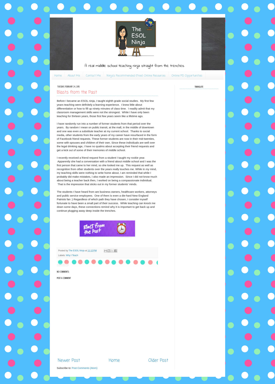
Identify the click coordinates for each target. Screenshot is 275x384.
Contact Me (93, 76)
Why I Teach (72, 255)
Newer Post (69, 360)
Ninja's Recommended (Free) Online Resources (136, 76)
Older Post (158, 360)
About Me (74, 76)
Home (58, 76)
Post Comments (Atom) (84, 368)
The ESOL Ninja (77, 250)
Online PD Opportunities (187, 76)
